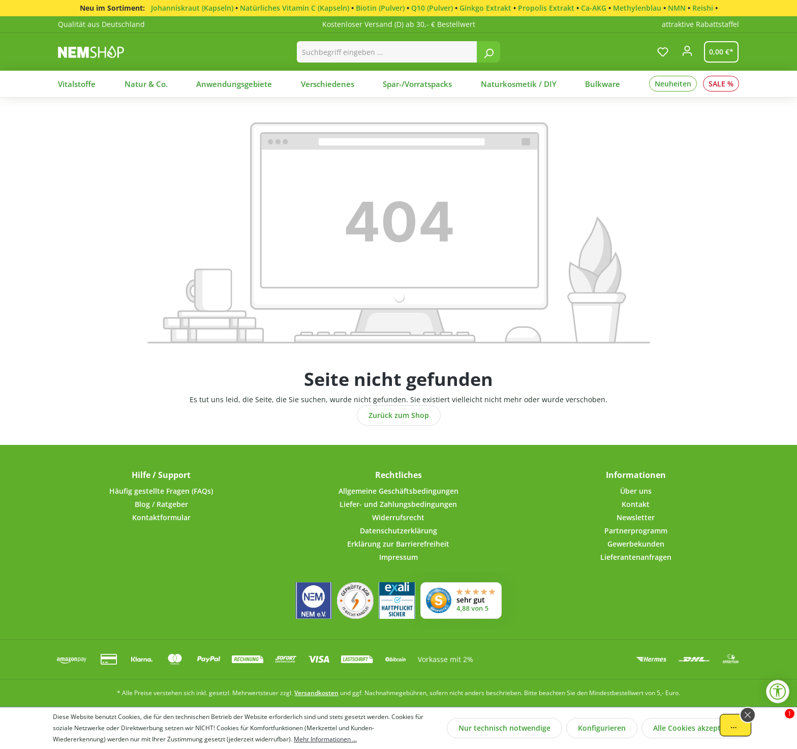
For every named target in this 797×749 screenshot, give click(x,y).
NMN (677, 8)
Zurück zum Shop (399, 415)
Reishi (702, 8)
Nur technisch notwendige (504, 728)
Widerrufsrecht (398, 517)
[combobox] (387, 52)
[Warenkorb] (719, 52)
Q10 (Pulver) (432, 8)
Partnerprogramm (635, 530)
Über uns (636, 491)
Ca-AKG (593, 8)
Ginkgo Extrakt (485, 8)
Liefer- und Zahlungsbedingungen (398, 504)
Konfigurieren (602, 728)
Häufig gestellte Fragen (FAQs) (161, 491)
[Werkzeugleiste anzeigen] (777, 691)
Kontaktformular (161, 517)
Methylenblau (637, 8)
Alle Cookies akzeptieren (696, 728)
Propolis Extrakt (546, 8)
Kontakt (636, 504)
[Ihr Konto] (687, 54)
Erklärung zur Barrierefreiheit (398, 544)
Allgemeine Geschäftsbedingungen (398, 491)
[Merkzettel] (663, 52)
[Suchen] (488, 52)
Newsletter (636, 517)
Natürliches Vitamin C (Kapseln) (294, 8)
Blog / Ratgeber (161, 504)
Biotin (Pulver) (380, 8)
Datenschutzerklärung (398, 530)
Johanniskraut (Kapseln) (192, 8)
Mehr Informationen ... (325, 739)
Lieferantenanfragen (635, 557)
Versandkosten (316, 692)
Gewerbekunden (635, 544)
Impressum (398, 557)
